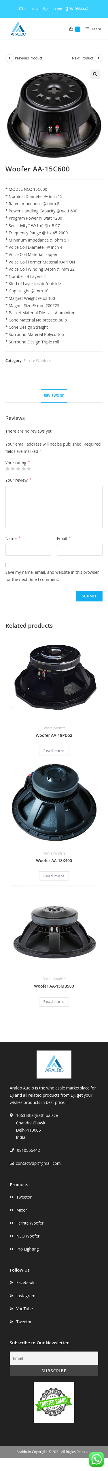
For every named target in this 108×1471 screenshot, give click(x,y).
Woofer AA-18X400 (54, 860)
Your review (18, 480)
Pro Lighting (27, 1249)
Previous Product (28, 58)
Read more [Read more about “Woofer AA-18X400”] (54, 876)
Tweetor (24, 1197)
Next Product (82, 58)
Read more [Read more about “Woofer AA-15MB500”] (54, 1001)
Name (12, 538)
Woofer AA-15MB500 (54, 986)
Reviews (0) (54, 395)
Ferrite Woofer (30, 1223)
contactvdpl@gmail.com (40, 8)
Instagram (25, 1295)
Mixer (21, 1210)
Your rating (17, 463)
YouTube (24, 1308)
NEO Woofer (28, 1236)
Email (64, 538)
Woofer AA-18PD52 (54, 735)
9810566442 (77, 8)
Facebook (25, 1282)
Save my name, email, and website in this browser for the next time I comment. (52, 575)
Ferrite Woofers (37, 360)
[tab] (54, 395)
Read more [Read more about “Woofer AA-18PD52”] (54, 750)
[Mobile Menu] (92, 28)
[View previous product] (9, 58)
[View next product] (98, 58)
